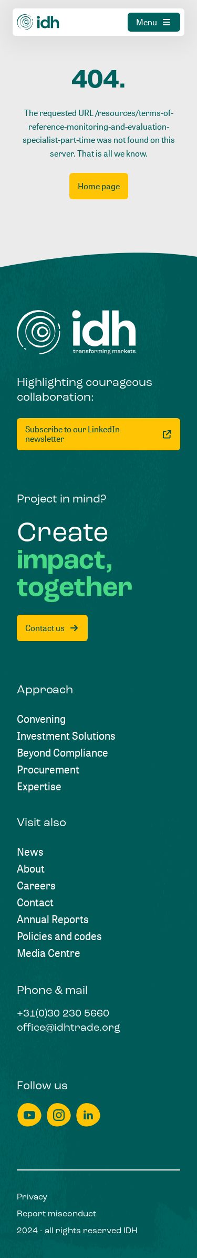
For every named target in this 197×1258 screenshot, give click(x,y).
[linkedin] (88, 1114)
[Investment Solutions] (66, 736)
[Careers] (36, 885)
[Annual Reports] (53, 919)
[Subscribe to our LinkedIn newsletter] (98, 434)
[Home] (38, 22)
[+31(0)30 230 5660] (63, 1014)
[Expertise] (39, 786)
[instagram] (58, 1114)
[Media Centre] (48, 953)
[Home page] (98, 186)
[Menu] (154, 22)
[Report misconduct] (56, 1214)
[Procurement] (48, 769)
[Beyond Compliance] (62, 752)
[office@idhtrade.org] (68, 1028)
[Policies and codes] (59, 936)
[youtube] (29, 1114)
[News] (30, 852)
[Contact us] (52, 628)
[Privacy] (32, 1197)
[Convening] (41, 719)
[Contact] (35, 902)
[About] (31, 868)
